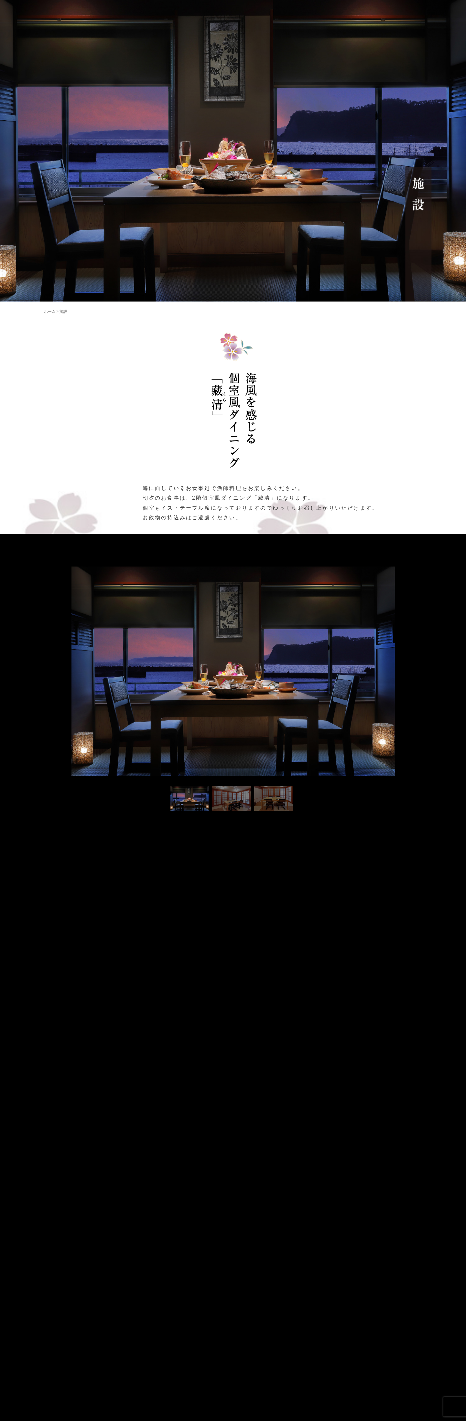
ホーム (50, 311)
